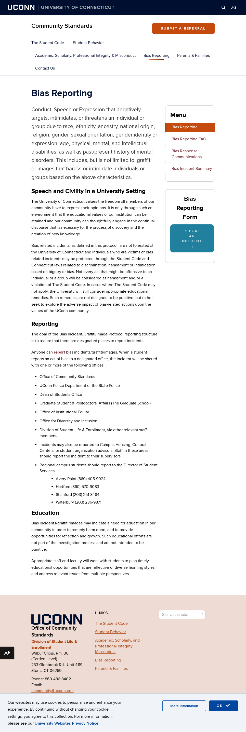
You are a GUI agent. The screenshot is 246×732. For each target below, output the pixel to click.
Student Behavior (88, 42)
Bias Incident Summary (192, 168)
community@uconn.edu (52, 690)
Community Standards (61, 26)
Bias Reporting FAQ (189, 139)
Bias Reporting (157, 55)
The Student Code (47, 42)
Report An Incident (192, 238)
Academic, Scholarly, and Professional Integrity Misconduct (117, 646)
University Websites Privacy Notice (66, 723)
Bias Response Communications (187, 153)
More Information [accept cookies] (184, 706)
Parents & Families (193, 55)
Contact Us (45, 68)
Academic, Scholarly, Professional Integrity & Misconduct (85, 55)
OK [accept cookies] (223, 705)
